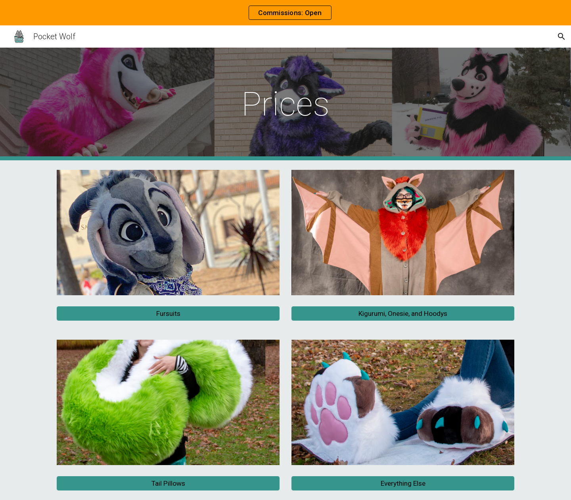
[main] (285, 104)
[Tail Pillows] (168, 483)
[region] (285, 12)
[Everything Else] (403, 483)
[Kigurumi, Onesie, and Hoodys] (403, 313)
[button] (561, 36)
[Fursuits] (168, 313)
